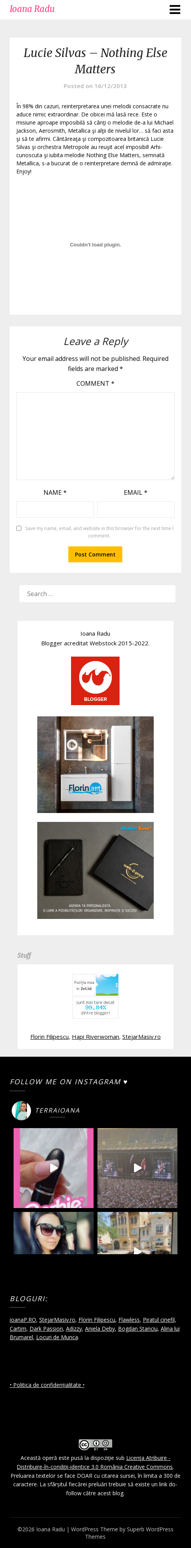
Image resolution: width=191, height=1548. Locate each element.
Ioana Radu (32, 8)
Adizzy (74, 1328)
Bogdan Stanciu (138, 1328)
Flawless (129, 1319)
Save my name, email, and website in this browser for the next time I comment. (99, 532)
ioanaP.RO (23, 1319)
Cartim (18, 1328)
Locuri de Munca (57, 1337)
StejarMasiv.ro (141, 1036)
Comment (95, 383)
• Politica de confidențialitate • (47, 1385)
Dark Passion (46, 1328)
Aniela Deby (100, 1328)
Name (55, 492)
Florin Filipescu (49, 1036)
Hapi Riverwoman (95, 1036)
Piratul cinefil (159, 1319)
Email (136, 492)
